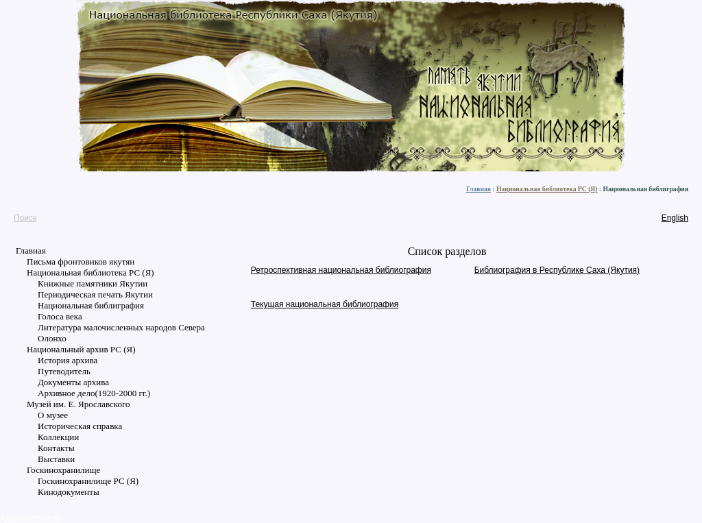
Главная (478, 189)
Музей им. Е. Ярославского (78, 404)
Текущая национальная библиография (324, 304)
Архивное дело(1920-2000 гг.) (94, 393)
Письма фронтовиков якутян (80, 261)
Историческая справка (80, 426)
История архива (67, 360)
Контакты (56, 448)
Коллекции (58, 437)
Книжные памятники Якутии (92, 283)
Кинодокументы (68, 492)
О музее (53, 415)
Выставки (56, 459)
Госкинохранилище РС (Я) (88, 481)
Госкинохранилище (63, 470)
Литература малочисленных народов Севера (121, 327)
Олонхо (52, 338)
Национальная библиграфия (91, 305)
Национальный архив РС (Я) (81, 349)
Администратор (30, 518)
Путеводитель (64, 371)
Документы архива (73, 382)
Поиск (25, 218)
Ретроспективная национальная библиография (341, 270)
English (675, 218)
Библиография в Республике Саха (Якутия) (557, 270)
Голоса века (60, 316)
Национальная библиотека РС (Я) (547, 189)
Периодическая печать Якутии (95, 294)
